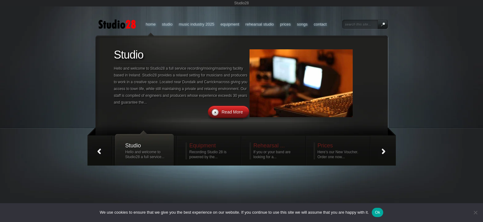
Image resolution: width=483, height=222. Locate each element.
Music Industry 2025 (196, 24)
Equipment (230, 24)
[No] (475, 212)
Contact (320, 24)
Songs (302, 24)
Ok (377, 212)
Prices (285, 24)
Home (151, 24)
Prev (99, 151)
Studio (167, 24)
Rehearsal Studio (260, 24)
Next (384, 151)
